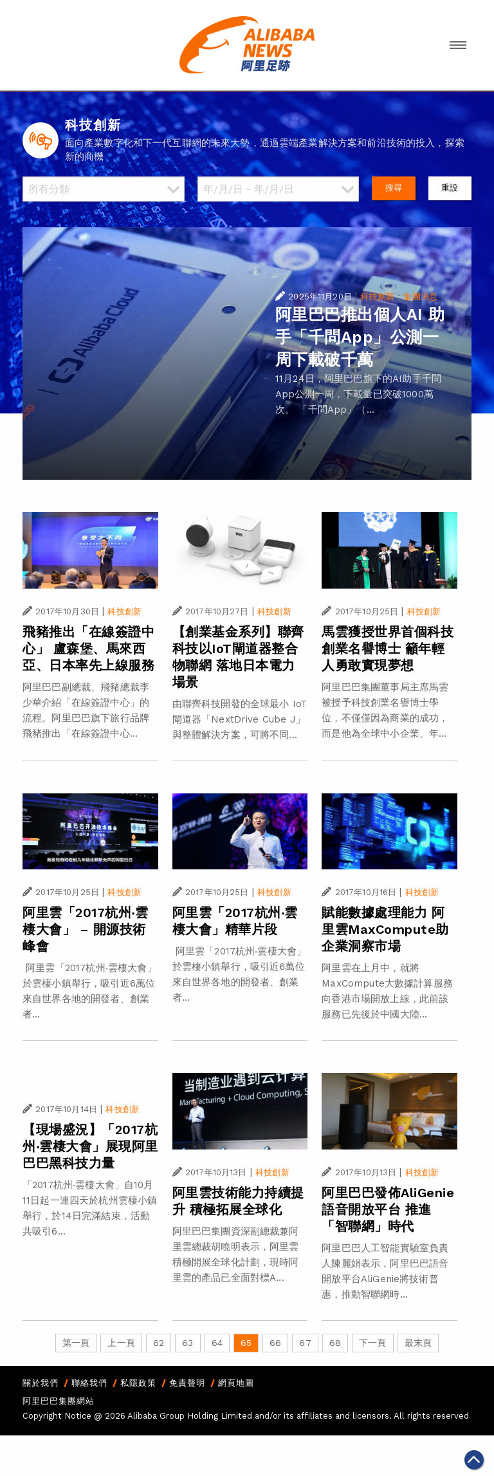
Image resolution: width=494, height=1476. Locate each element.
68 (335, 1343)
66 (275, 1343)
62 (158, 1343)
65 (246, 1343)
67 (305, 1343)
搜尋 (393, 188)
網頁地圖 (236, 1383)
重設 (449, 188)
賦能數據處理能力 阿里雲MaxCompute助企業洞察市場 (385, 929)
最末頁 (418, 1343)
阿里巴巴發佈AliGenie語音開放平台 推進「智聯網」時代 (388, 1209)
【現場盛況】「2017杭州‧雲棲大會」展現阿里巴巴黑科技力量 (90, 1146)
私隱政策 (138, 1383)
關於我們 (41, 1383)
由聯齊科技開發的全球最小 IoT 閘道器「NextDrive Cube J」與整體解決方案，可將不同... (239, 719)
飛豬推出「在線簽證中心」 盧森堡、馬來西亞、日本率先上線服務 (88, 648)
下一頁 (372, 1343)
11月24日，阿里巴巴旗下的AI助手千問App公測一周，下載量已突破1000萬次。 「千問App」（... (358, 394)
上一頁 (120, 1343)
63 (187, 1343)
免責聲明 (187, 1383)
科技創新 (377, 296)
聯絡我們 (89, 1383)
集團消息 (420, 296)
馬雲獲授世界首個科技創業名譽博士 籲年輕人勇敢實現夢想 (387, 648)
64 (217, 1343)
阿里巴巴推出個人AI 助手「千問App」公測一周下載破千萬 (360, 337)
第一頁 (75, 1343)
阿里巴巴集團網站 (59, 1401)
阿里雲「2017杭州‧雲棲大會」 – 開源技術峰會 (85, 929)
